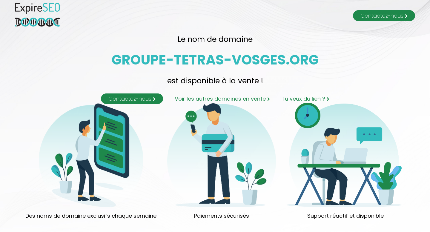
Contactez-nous (384, 15)
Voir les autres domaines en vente (222, 98)
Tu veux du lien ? (305, 98)
